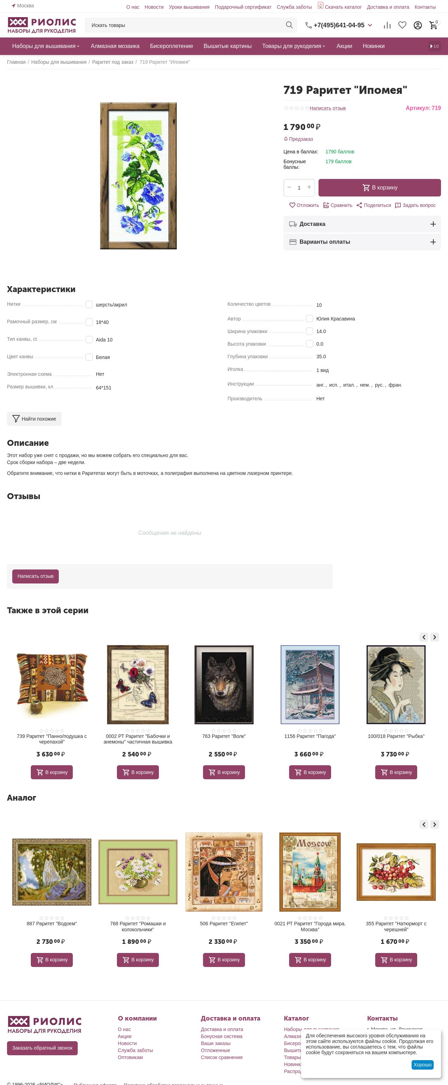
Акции (125, 1036)
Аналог (21, 798)
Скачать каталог (343, 7)
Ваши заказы (216, 1043)
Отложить (304, 205)
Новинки (293, 1064)
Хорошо (423, 1064)
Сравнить (337, 205)
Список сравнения (222, 1057)
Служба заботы (294, 7)
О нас (132, 7)
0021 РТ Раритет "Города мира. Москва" (353, 926)
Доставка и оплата (388, 7)
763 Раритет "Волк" (267, 736)
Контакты (425, 7)
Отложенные (215, 1050)
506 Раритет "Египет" (267, 923)
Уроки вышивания (189, 7)
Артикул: (418, 108)
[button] (373, 205)
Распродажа (298, 1071)
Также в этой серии (48, 610)
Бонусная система (222, 1036)
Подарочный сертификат (243, 7)
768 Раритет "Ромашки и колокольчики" (181, 926)
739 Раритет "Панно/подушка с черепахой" (95, 739)
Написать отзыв (328, 108)
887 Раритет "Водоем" (95, 923)
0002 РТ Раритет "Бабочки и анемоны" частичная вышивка (181, 739)
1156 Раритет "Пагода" (353, 736)
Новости (154, 7)
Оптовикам (130, 1057)
